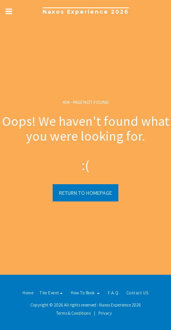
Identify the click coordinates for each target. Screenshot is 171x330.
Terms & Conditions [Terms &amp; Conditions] (73, 313)
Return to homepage (85, 192)
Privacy (105, 313)
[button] (8, 11)
